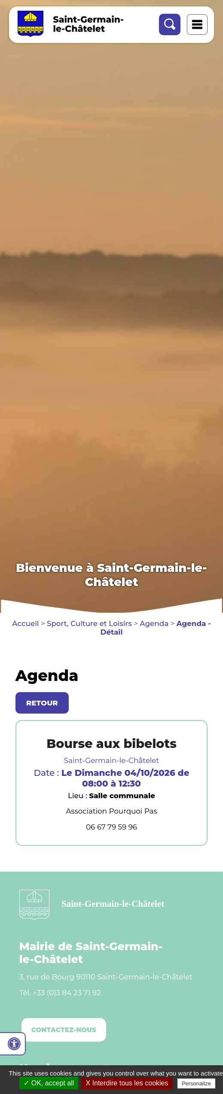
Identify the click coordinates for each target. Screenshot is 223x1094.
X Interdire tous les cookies (127, 1083)
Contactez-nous (63, 1030)
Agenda (154, 623)
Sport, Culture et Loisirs (89, 623)
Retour (42, 703)
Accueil (25, 623)
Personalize (196, 1083)
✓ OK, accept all (49, 1083)
